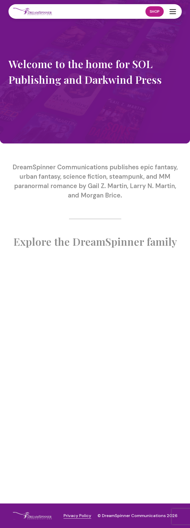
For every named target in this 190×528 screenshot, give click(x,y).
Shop (154, 11)
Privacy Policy (77, 515)
